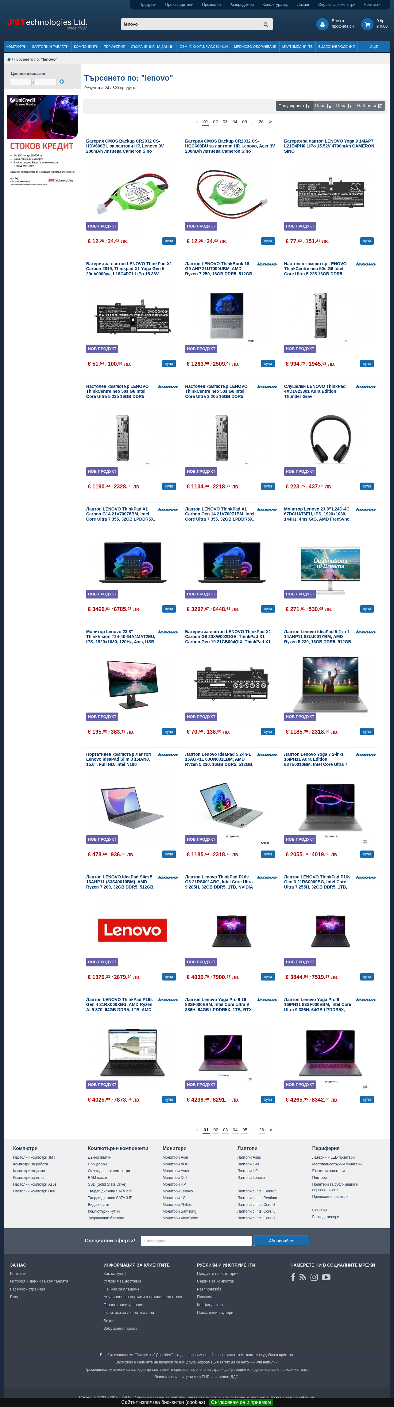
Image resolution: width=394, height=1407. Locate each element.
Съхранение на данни (152, 46)
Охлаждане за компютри (109, 1171)
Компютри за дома (29, 1171)
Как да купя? (114, 1273)
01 (205, 121)
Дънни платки (99, 1157)
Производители (179, 4)
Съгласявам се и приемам (241, 1402)
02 (215, 121)
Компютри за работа (30, 1164)
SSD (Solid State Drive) (107, 1184)
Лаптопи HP (248, 1171)
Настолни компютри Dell (34, 1191)
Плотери (319, 1178)
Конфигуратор (275, 4)
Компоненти (86, 46)
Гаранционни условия (123, 1304)
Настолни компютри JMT (34, 1157)
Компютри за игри (28, 1178)
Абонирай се (281, 1240)
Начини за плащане (121, 1289)
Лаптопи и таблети (50, 46)
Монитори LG (174, 1198)
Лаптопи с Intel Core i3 (257, 1204)
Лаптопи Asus (249, 1157)
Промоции (211, 4)
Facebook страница (27, 1289)
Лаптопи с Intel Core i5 (257, 1211)
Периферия (115, 46)
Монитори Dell (175, 1178)
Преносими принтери (330, 1197)
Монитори (175, 1148)
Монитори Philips (177, 1204)
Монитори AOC (176, 1164)
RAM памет (97, 1178)
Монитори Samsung (179, 1211)
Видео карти (98, 1204)
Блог (14, 1296)
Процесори (97, 1164)
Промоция (206, 1296)
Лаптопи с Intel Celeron (257, 1191)
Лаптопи (247, 1148)
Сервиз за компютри (336, 4)
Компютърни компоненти (118, 1148)
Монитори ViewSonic (180, 1218)
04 (235, 121)
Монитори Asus (176, 1171)
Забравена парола (120, 1328)
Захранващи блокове (106, 1218)
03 (225, 121)
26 (261, 121)
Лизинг (303, 4)
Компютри (16, 46)
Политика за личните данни (128, 1312)
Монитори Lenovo (178, 1191)
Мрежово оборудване (255, 46)
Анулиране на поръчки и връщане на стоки (142, 1296)
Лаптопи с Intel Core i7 (257, 1218)
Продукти (147, 4)
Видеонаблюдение (337, 46)
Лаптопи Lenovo (251, 1178)
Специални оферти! (110, 1241)
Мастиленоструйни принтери (336, 1164)
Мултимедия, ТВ (297, 46)
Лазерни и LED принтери (333, 1157)
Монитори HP (174, 1184)
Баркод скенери (325, 1217)
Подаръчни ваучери (215, 1312)
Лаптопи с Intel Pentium (257, 1198)
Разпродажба (242, 4)
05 (244, 121)
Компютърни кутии (104, 1211)
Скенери (319, 1210)
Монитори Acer (175, 1157)
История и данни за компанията (39, 1281)
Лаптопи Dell (248, 1164)
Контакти (372, 4)
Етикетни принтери (328, 1171)
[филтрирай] (61, 81)
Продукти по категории (217, 1273)
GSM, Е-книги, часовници (204, 46)
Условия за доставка (122, 1281)
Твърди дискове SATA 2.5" (110, 1191)
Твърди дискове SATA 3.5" (110, 1198)
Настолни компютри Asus (34, 1184)
